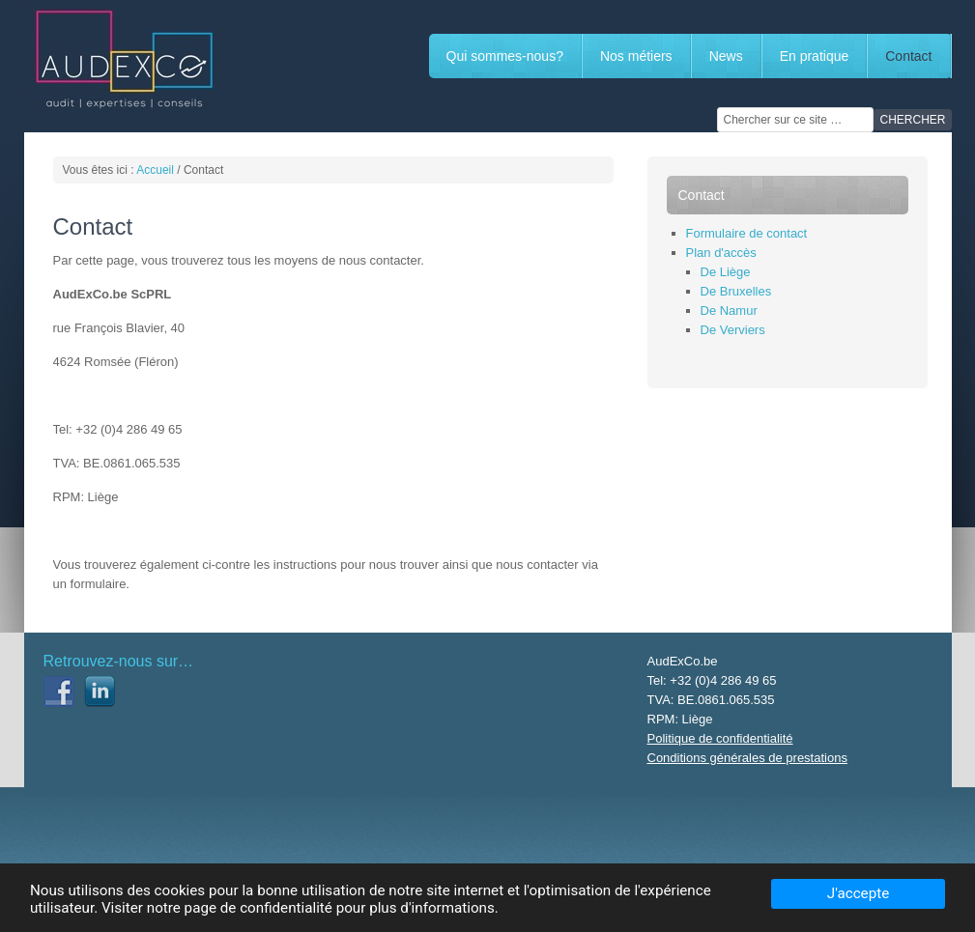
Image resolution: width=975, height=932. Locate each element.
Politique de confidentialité (720, 738)
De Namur (729, 310)
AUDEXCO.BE (169, 58)
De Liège (726, 272)
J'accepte (858, 893)
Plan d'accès (721, 252)
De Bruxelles (736, 291)
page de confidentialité (258, 908)
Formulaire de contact (747, 233)
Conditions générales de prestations (747, 757)
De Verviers (733, 330)
